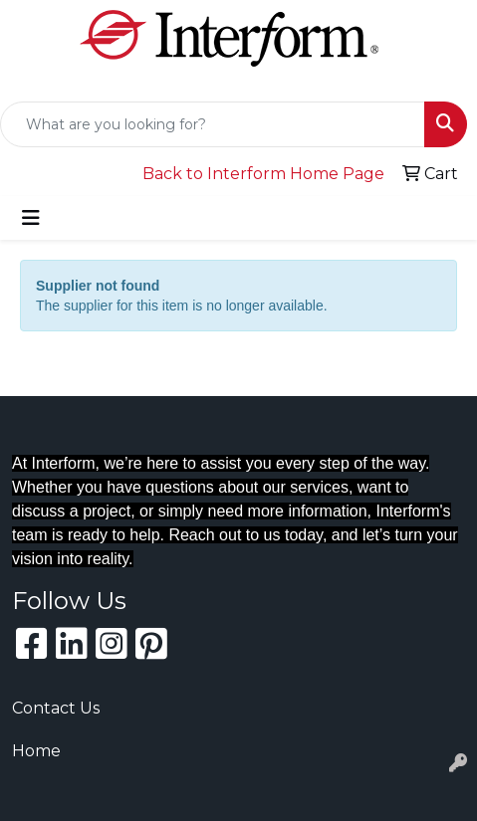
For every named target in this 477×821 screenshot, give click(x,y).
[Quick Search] (212, 124)
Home (36, 750)
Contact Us (56, 708)
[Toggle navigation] (31, 218)
